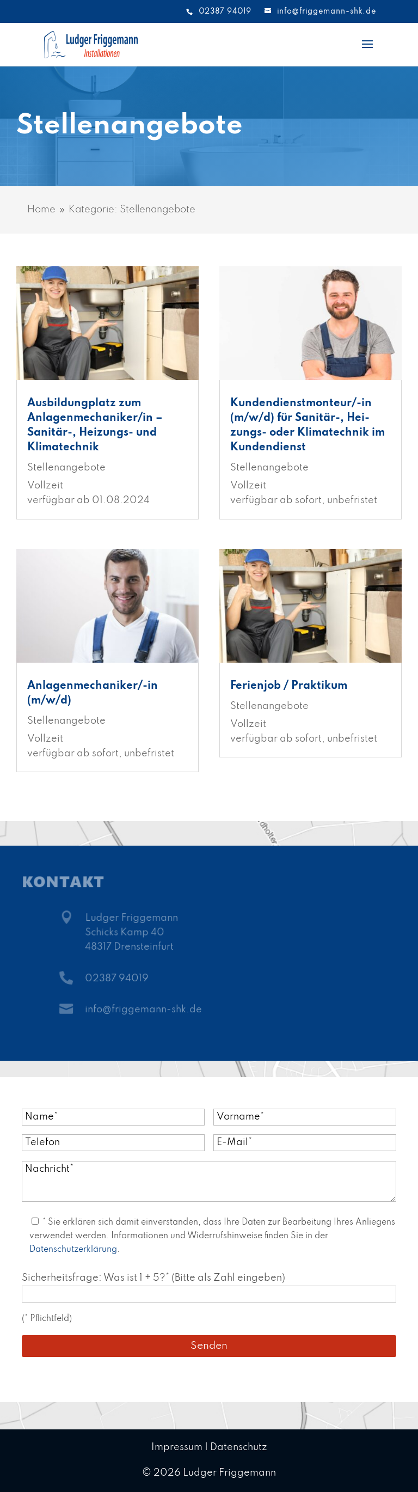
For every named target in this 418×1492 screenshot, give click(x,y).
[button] (367, 51)
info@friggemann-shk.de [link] (143, 1009)
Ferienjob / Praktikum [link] (288, 686)
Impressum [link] (176, 1447)
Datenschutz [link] (238, 1447)
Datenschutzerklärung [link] (73, 1249)
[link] (91, 44)
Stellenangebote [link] (66, 468)
